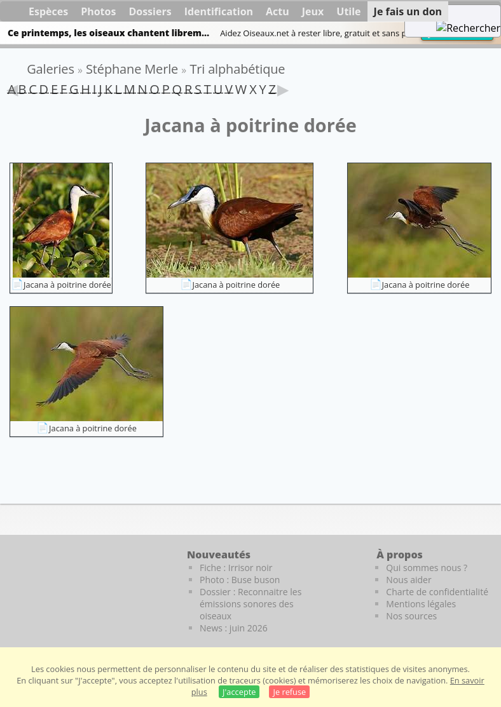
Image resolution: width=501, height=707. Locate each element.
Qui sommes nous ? (426, 568)
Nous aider (408, 580)
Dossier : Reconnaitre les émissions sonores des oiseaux (250, 604)
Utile (348, 11)
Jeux (313, 11)
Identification (218, 11)
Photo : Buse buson (240, 580)
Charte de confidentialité (437, 592)
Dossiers (149, 11)
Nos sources (411, 616)
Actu (277, 11)
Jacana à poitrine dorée (67, 284)
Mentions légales (421, 604)
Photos (98, 11)
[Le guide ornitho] (38, 582)
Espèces (48, 11)
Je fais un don (408, 11)
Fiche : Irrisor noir (236, 568)
